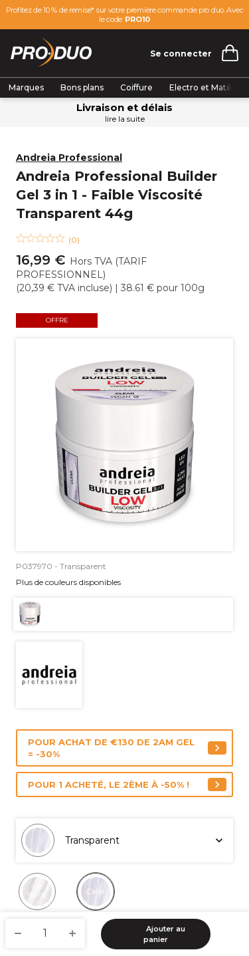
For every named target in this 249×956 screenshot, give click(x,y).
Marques (26, 87)
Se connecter (181, 54)
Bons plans (82, 87)
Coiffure (136, 87)
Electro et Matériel (207, 87)
